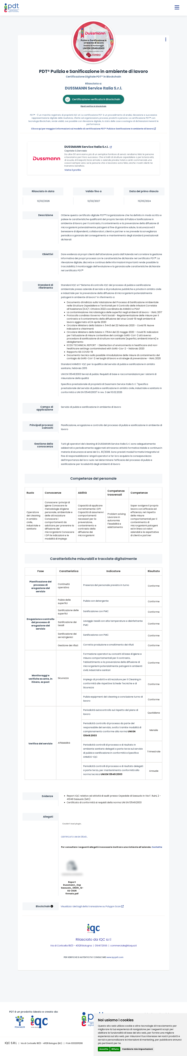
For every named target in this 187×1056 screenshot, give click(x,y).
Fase (40, 571)
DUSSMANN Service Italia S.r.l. (93, 88)
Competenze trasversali (116, 492)
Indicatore (113, 571)
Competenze (139, 493)
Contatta (157, 847)
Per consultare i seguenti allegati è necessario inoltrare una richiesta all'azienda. (111, 847)
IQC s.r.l (105, 939)
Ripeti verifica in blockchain (93, 106)
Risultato (154, 571)
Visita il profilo (72, 170)
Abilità (82, 493)
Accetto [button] (103, 1049)
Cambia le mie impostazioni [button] (137, 1049)
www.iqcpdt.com (114, 957)
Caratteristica (68, 571)
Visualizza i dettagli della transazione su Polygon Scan (92, 906)
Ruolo (30, 493)
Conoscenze (53, 493)
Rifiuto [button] (115, 1049)
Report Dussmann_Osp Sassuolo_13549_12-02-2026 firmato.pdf (72, 888)
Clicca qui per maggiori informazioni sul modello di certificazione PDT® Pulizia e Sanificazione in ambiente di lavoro (93, 128)
